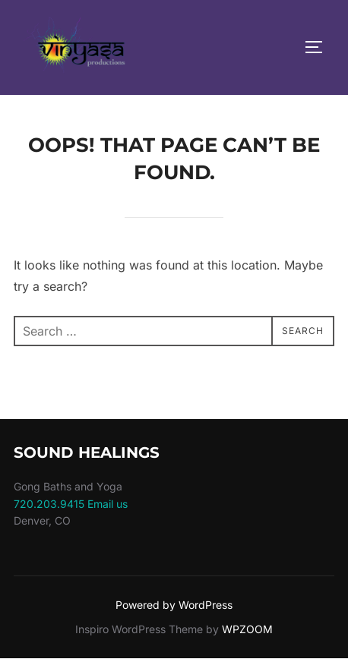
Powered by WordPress (174, 604)
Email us (107, 503)
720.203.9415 (49, 503)
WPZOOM (247, 629)
